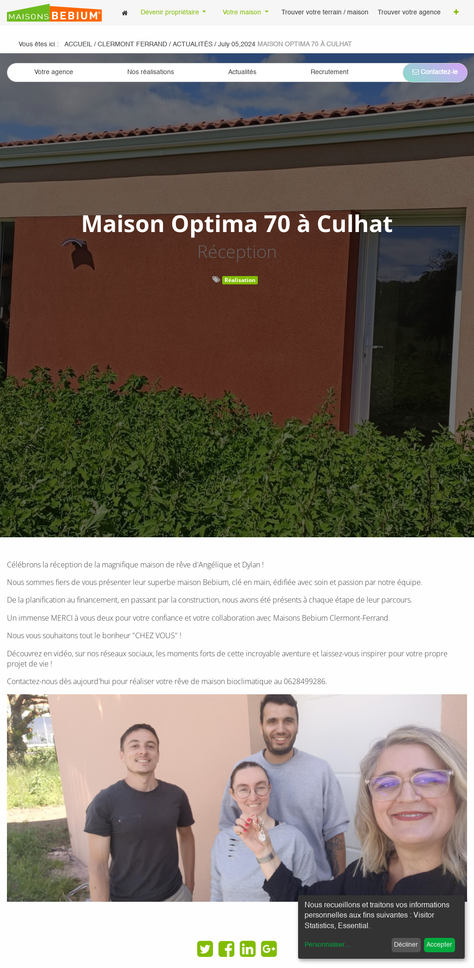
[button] (456, 13)
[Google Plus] (269, 949)
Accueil (78, 44)
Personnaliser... (327, 945)
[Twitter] (205, 949)
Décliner (406, 945)
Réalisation (240, 280)
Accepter (439, 945)
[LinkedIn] (248, 949)
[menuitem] (125, 12)
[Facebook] (226, 949)
